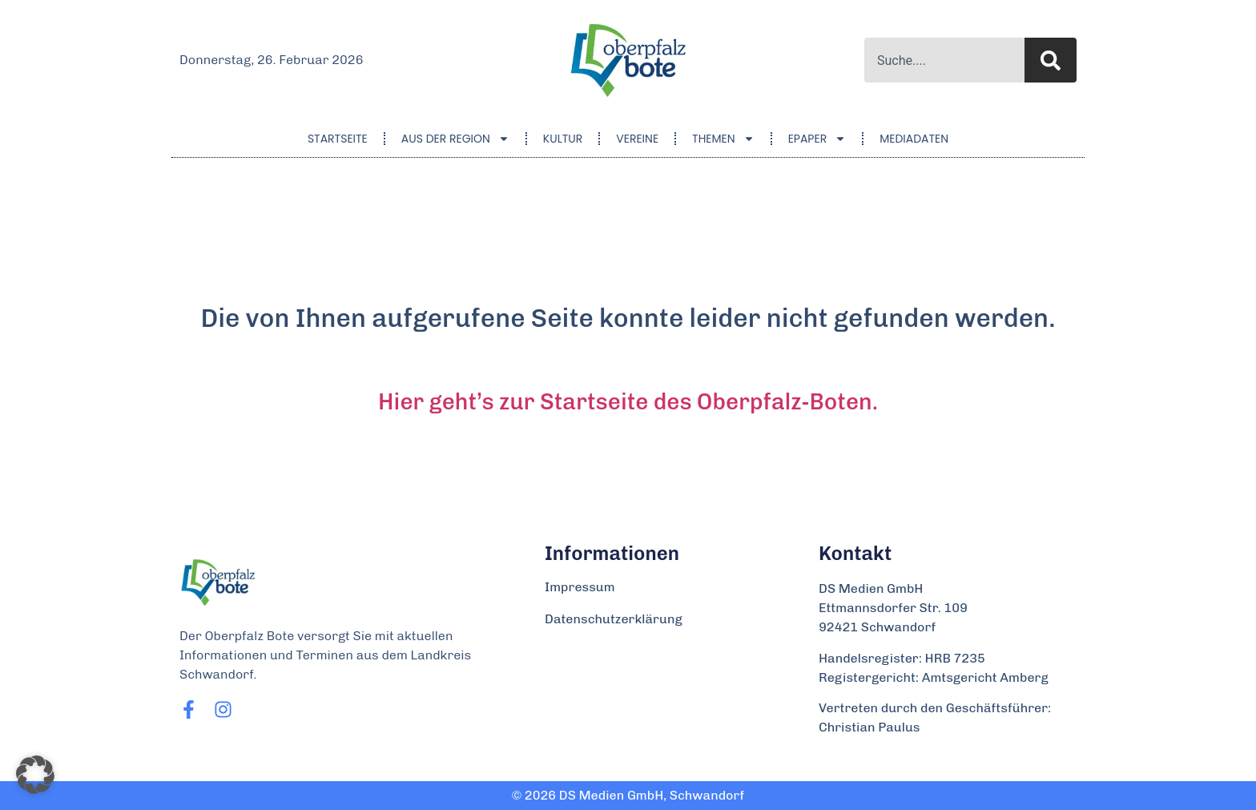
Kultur (562, 139)
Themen (723, 138)
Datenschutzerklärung (613, 619)
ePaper (817, 138)
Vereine (637, 139)
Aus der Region (455, 138)
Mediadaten (914, 139)
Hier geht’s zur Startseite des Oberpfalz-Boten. (628, 402)
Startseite (338, 139)
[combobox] (944, 60)
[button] (35, 774)
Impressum (580, 586)
